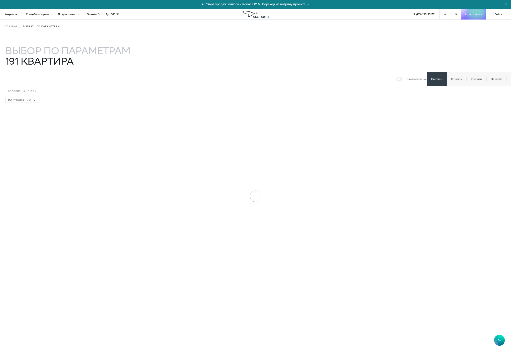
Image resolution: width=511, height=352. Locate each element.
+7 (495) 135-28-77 (423, 14)
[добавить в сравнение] (455, 14)
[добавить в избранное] (445, 14)
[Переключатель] (411, 79)
